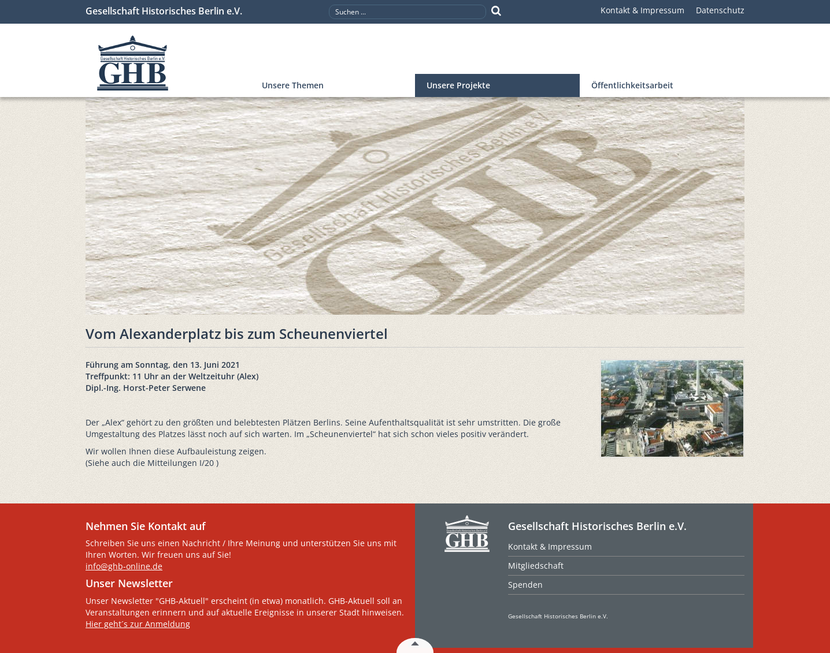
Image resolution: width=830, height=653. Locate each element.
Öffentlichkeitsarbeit (632, 85)
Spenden (525, 584)
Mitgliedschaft (536, 565)
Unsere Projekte (458, 85)
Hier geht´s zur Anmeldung (138, 623)
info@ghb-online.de (124, 566)
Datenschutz (720, 10)
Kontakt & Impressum (642, 10)
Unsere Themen (293, 85)
